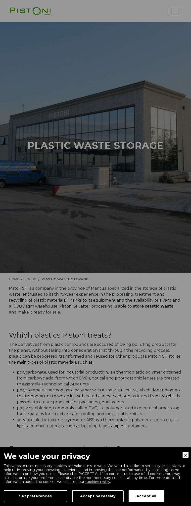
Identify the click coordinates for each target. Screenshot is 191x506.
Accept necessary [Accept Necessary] (97, 496)
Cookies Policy (97, 481)
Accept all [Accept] (146, 496)
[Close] (186, 455)
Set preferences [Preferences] (35, 496)
